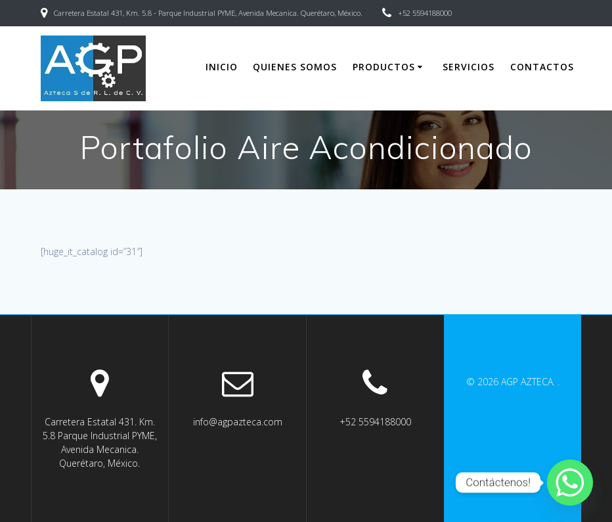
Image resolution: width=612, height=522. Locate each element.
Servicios (468, 66)
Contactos (542, 66)
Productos (384, 66)
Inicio (222, 66)
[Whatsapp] (570, 483)
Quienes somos (295, 66)
